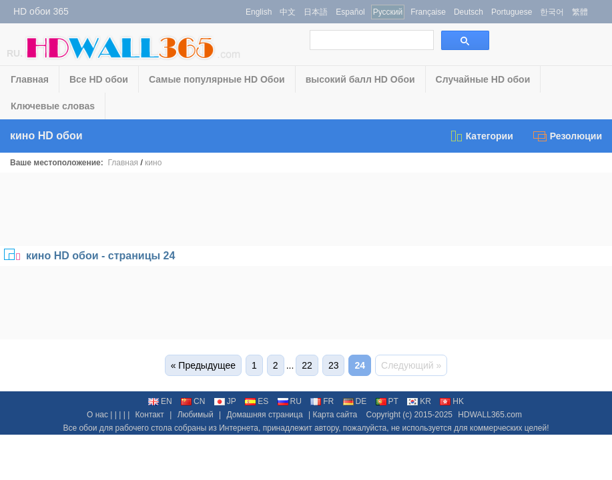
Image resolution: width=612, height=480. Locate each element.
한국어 (552, 12)
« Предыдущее (203, 365)
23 (333, 365)
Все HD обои (98, 79)
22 (307, 365)
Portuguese (511, 12)
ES (256, 401)
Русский (388, 12)
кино (153, 162)
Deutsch (468, 12)
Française (428, 12)
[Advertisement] (306, 209)
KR (419, 401)
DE (355, 401)
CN (193, 401)
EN (160, 401)
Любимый (196, 414)
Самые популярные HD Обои (217, 79)
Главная (30, 79)
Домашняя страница (264, 414)
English (259, 12)
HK (452, 401)
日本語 (316, 12)
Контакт (149, 414)
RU (290, 401)
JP (225, 401)
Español (350, 12)
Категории (481, 136)
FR (322, 401)
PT (387, 401)
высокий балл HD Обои (360, 79)
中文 (288, 12)
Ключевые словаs (53, 106)
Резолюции (567, 136)
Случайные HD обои (483, 79)
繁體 (580, 12)
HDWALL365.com (490, 414)
